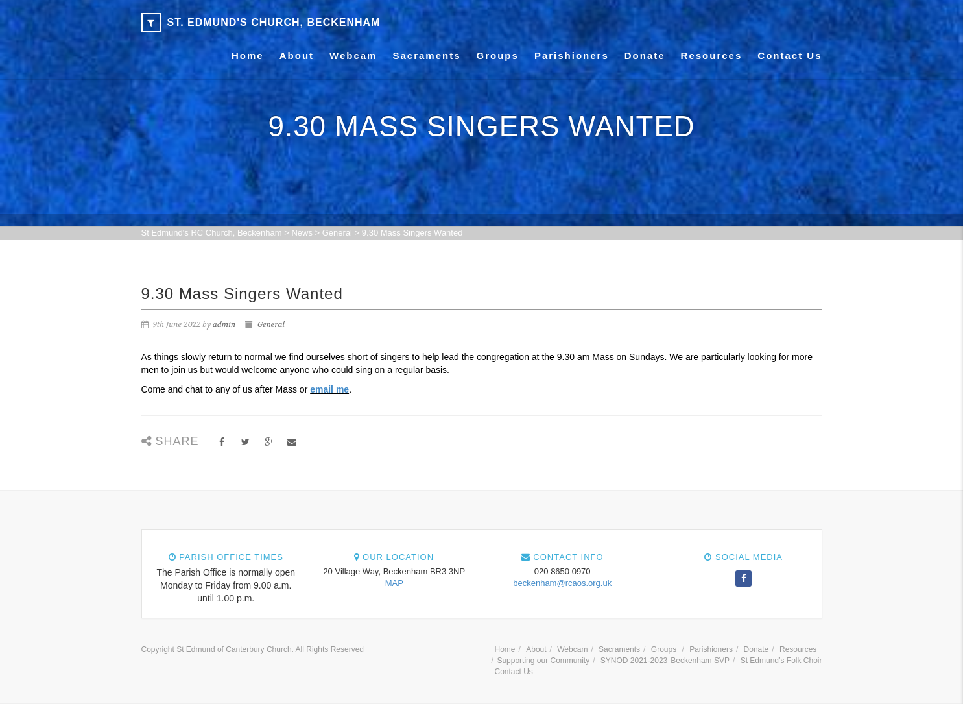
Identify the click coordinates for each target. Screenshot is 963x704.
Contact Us (789, 55)
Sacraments (426, 55)
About (296, 55)
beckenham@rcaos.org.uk (562, 583)
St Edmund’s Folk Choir (781, 660)
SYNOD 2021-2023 (633, 660)
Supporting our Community (543, 660)
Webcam (353, 55)
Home (248, 55)
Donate (644, 55)
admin (224, 324)
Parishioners (571, 55)
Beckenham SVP (700, 660)
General (271, 324)
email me (329, 389)
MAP (394, 583)
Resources (712, 55)
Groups (498, 55)
